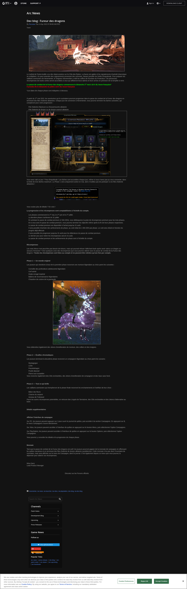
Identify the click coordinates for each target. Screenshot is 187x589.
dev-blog (71, 491)
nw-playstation (63, 491)
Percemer (32, 24)
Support (35, 3)
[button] (7, 3)
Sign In (150, 3)
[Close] (183, 581)
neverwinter (32, 491)
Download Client (174, 3)
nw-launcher (47, 491)
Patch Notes (35, 511)
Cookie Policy (26, 584)
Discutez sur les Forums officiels (77, 473)
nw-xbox (55, 491)
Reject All (144, 581)
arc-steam (43, 562)
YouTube (36, 549)
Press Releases (36, 525)
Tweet (29, 28)
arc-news (34, 560)
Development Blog (37, 516)
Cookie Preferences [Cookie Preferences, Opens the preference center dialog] (126, 581)
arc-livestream (36, 564)
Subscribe (37, 552)
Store (23, 3)
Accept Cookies (161, 581)
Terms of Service (65, 584)
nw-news (40, 491)
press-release (43, 560)
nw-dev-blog (78, 491)
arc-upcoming (53, 562)
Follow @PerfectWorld (46, 544)
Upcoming (34, 520)
